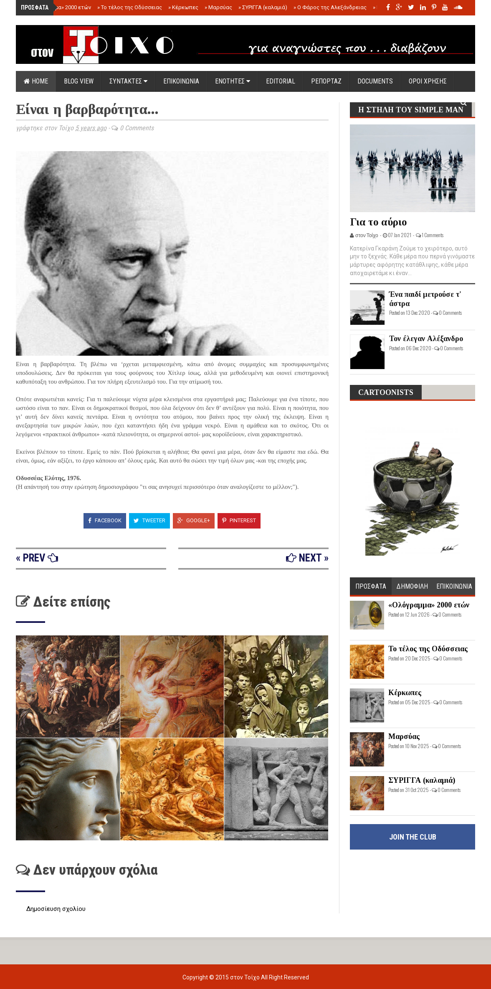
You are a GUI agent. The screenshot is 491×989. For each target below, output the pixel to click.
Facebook (104, 520)
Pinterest (239, 520)
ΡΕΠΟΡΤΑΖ (326, 81)
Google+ (193, 520)
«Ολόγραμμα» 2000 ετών (58, 7)
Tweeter (149, 520)
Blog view (79, 81)
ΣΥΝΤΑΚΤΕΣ (128, 81)
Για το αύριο (378, 222)
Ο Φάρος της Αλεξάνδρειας (330, 7)
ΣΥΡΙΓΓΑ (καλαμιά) (262, 7)
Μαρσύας (218, 7)
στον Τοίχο (245, 977)
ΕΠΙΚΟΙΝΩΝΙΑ (181, 81)
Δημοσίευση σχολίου (56, 909)
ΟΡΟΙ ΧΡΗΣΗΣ (428, 81)
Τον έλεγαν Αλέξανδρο (426, 338)
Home (36, 81)
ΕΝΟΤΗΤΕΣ (232, 81)
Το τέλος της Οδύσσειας (129, 7)
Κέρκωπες (183, 7)
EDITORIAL (280, 81)
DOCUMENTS (375, 81)
